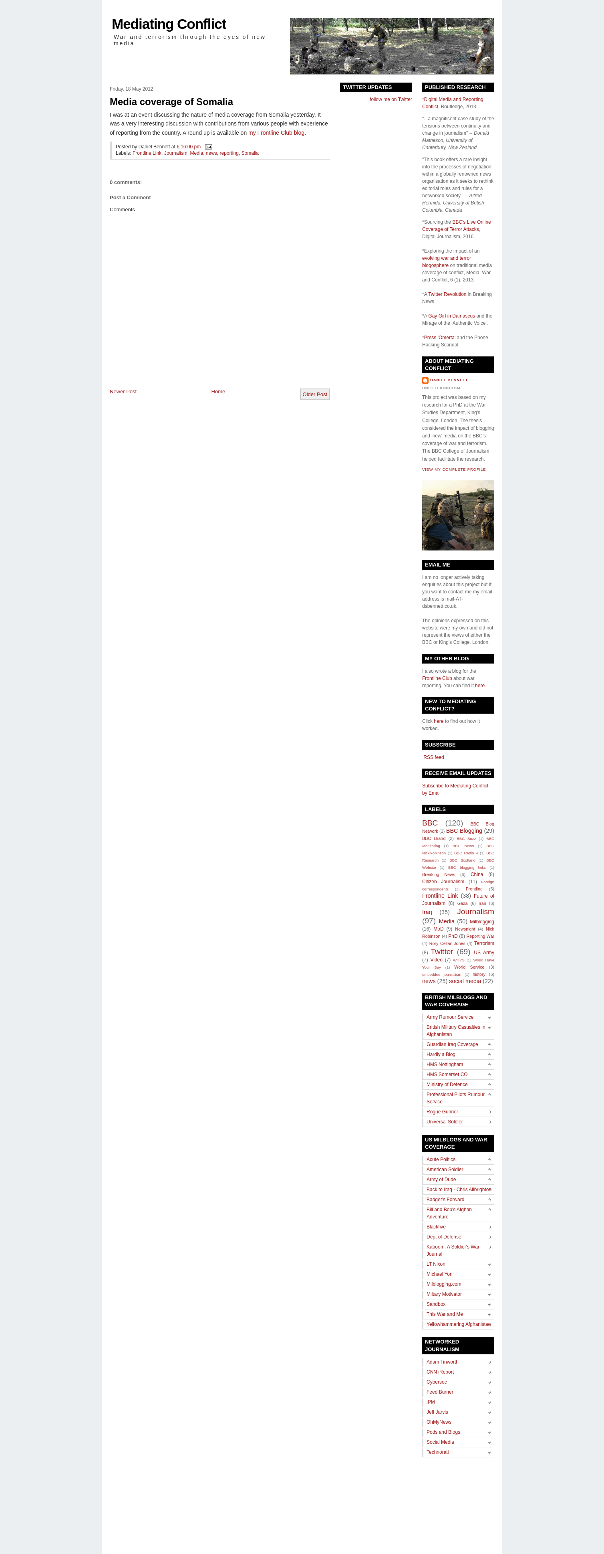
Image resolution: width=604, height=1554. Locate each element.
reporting (229, 153)
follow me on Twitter (391, 99)
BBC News (463, 846)
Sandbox (436, 1304)
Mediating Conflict (169, 24)
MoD (438, 929)
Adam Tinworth (443, 1362)
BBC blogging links (467, 867)
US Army (484, 952)
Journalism (175, 153)
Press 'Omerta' (440, 337)
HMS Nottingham (445, 1064)
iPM (431, 1402)
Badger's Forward (445, 1199)
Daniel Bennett (449, 380)
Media (196, 153)
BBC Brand (433, 838)
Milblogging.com (444, 1284)
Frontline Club (437, 678)
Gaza (462, 903)
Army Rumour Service (450, 1017)
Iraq (427, 912)
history (479, 974)
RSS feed (433, 757)
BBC (430, 823)
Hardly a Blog (441, 1054)
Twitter (442, 951)
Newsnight (465, 929)
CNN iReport (440, 1372)
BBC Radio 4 (466, 853)
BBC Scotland (462, 860)
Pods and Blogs (443, 1432)
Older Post (315, 394)
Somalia (250, 153)
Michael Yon (440, 1274)
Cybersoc (437, 1382)
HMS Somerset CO (447, 1074)
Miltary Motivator (444, 1294)
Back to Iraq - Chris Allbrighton (459, 1189)
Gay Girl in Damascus (451, 316)
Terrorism (484, 943)
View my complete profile (454, 469)
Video (436, 960)
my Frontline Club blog (276, 133)
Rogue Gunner (442, 1112)
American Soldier (445, 1169)
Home (218, 391)
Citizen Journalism (443, 881)
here (480, 685)
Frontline (474, 888)
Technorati (438, 1452)
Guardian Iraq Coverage (452, 1044)
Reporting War (480, 936)
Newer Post (123, 391)
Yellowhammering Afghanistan (459, 1324)
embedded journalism (441, 974)
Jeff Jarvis (437, 1412)
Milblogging (482, 922)
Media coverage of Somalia (171, 101)
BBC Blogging (464, 831)
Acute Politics (441, 1159)
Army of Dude (441, 1179)
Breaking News (438, 874)
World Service (469, 967)
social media (465, 981)
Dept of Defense (444, 1237)
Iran (482, 903)
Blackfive (436, 1227)
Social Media (440, 1442)
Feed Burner (440, 1392)
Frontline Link (147, 153)
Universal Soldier (445, 1122)
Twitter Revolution (447, 294)
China (477, 874)
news (211, 153)
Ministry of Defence (447, 1084)
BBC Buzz (466, 838)
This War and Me (445, 1314)
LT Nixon (436, 1264)
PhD (452, 936)
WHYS (459, 960)
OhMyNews (439, 1422)
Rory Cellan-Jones (447, 943)
